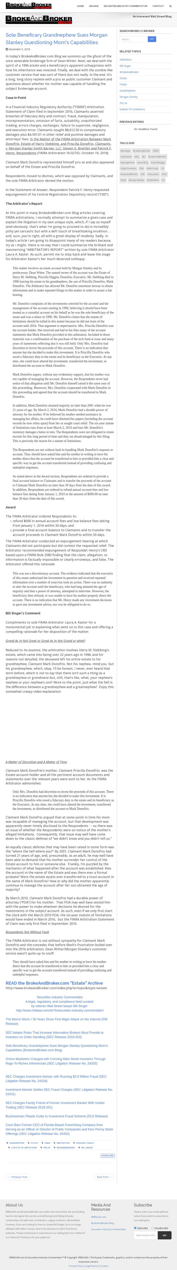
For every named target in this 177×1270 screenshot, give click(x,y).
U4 (163, 180)
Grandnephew (17, 1143)
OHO (164, 174)
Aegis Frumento (128, 168)
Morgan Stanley (85, 1143)
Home (80, 6)
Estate (34, 1143)
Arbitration (63, 1143)
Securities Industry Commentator (125, 6)
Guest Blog (142, 162)
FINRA (47, 1143)
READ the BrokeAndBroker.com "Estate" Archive (54, 983)
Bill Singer (87, 1147)
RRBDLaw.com (98, 1216)
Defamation (153, 180)
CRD (142, 174)
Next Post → (104, 1177)
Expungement (127, 162)
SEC (144, 156)
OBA (141, 168)
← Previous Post (17, 1177)
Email (123, 180)
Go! (152, 39)
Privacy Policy (76, 1266)
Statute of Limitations (24, 1147)
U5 (162, 168)
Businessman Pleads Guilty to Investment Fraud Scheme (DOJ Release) (57, 1116)
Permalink (108, 1155)
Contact (158, 6)
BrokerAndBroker (157, 156)
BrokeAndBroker (66, 1147)
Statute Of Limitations (132, 109)
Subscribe (141, 1228)
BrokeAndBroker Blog (102, 1223)
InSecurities (153, 174)
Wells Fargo (152, 168)
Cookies (104, 1266)
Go (164, 1235)
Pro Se (46, 1147)
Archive (93, 6)
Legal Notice (91, 1266)
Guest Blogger (158, 162)
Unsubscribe (159, 1228)
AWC (136, 156)
